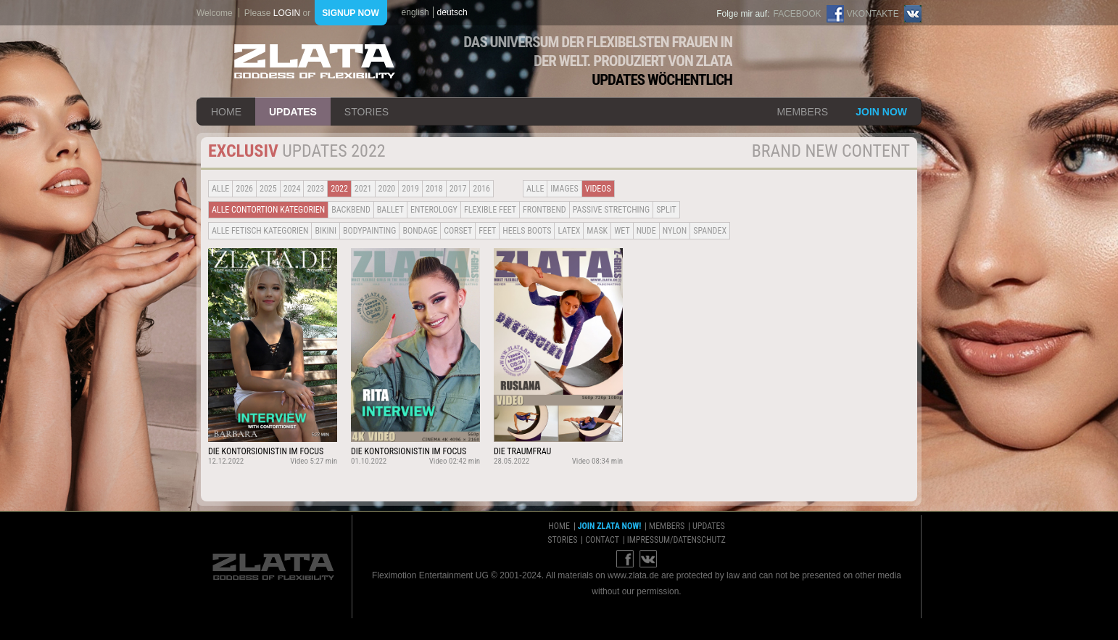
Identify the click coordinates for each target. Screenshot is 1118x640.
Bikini (325, 231)
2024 (292, 189)
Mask (597, 231)
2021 (363, 189)
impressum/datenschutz (676, 540)
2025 (268, 189)
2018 (434, 189)
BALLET (390, 210)
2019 (410, 189)
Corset (458, 231)
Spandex (709, 231)
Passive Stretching (611, 210)
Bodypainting (369, 231)
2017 (458, 189)
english (415, 12)
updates (293, 112)
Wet (621, 231)
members (802, 112)
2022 (339, 189)
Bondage (419, 231)
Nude (646, 231)
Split (666, 210)
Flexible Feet (490, 210)
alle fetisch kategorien (260, 231)
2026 (244, 189)
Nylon (675, 231)
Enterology (433, 210)
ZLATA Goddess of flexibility (314, 61)
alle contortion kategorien (268, 210)
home (226, 112)
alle (220, 189)
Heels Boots (526, 231)
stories (366, 112)
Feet (487, 231)
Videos (598, 189)
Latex (569, 231)
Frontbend (544, 210)
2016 (481, 189)
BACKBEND (350, 210)
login (286, 13)
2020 (387, 189)
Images (564, 189)
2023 (315, 189)
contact (602, 540)
